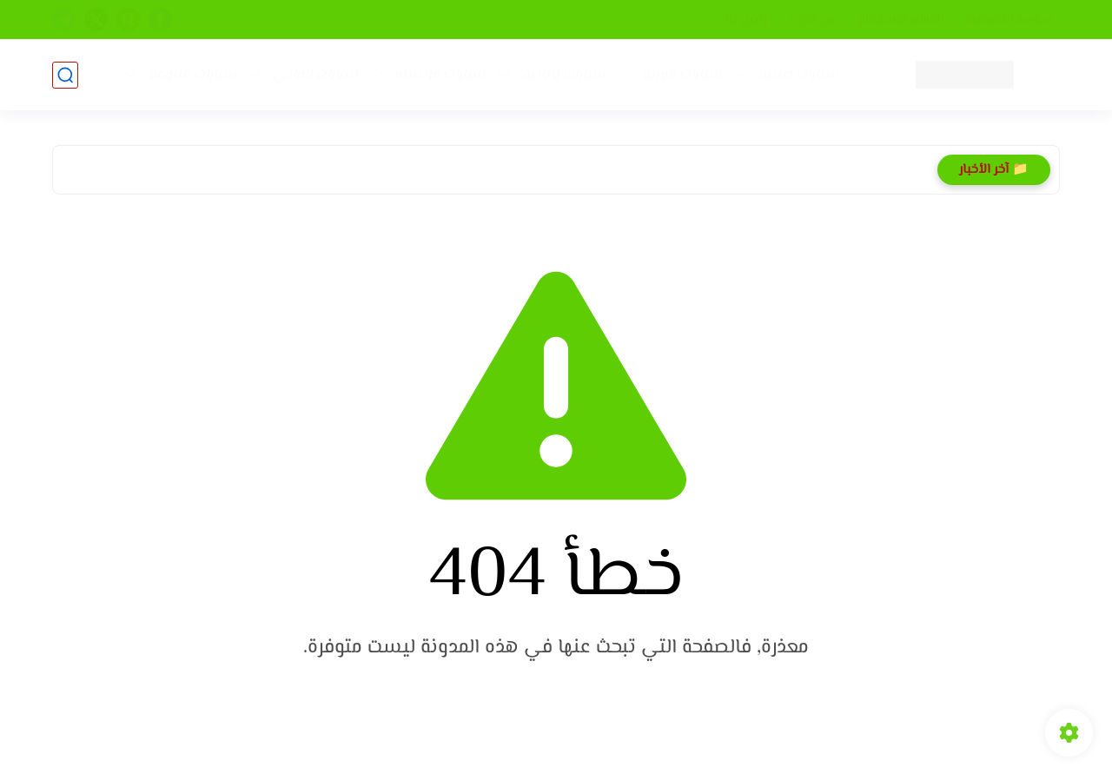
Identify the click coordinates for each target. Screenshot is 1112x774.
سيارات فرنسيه (440, 74)
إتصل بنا (745, 20)
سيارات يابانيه (564, 74)
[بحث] (65, 75)
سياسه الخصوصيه (1009, 20)
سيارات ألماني (315, 74)
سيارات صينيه (798, 74)
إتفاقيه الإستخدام (900, 20)
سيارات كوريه (682, 74)
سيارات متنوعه (192, 74)
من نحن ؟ (812, 20)
